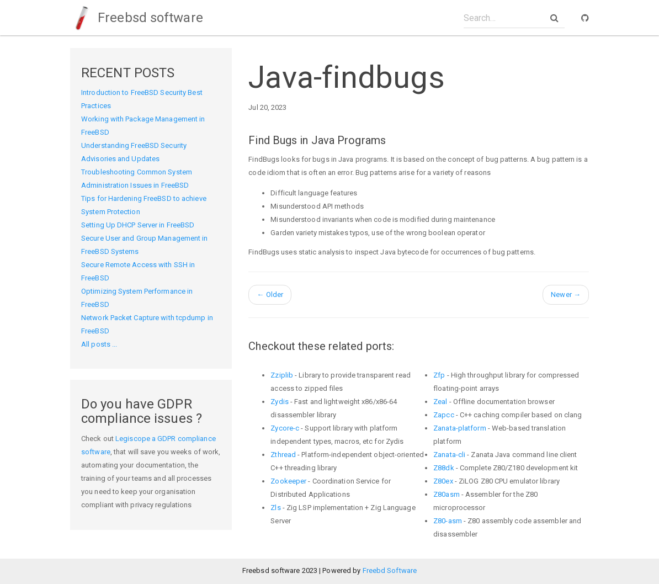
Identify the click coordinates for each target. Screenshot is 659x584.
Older (270, 294)
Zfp (439, 375)
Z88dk (443, 468)
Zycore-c (284, 428)
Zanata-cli (449, 454)
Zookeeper (288, 481)
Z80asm (446, 494)
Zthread (283, 454)
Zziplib (281, 375)
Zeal (440, 401)
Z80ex (443, 481)
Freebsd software (136, 17)
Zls (275, 507)
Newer (566, 294)
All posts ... (99, 344)
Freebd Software (390, 570)
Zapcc (443, 415)
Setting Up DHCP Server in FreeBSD (137, 225)
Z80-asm (447, 521)
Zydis (279, 401)
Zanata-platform (459, 428)
